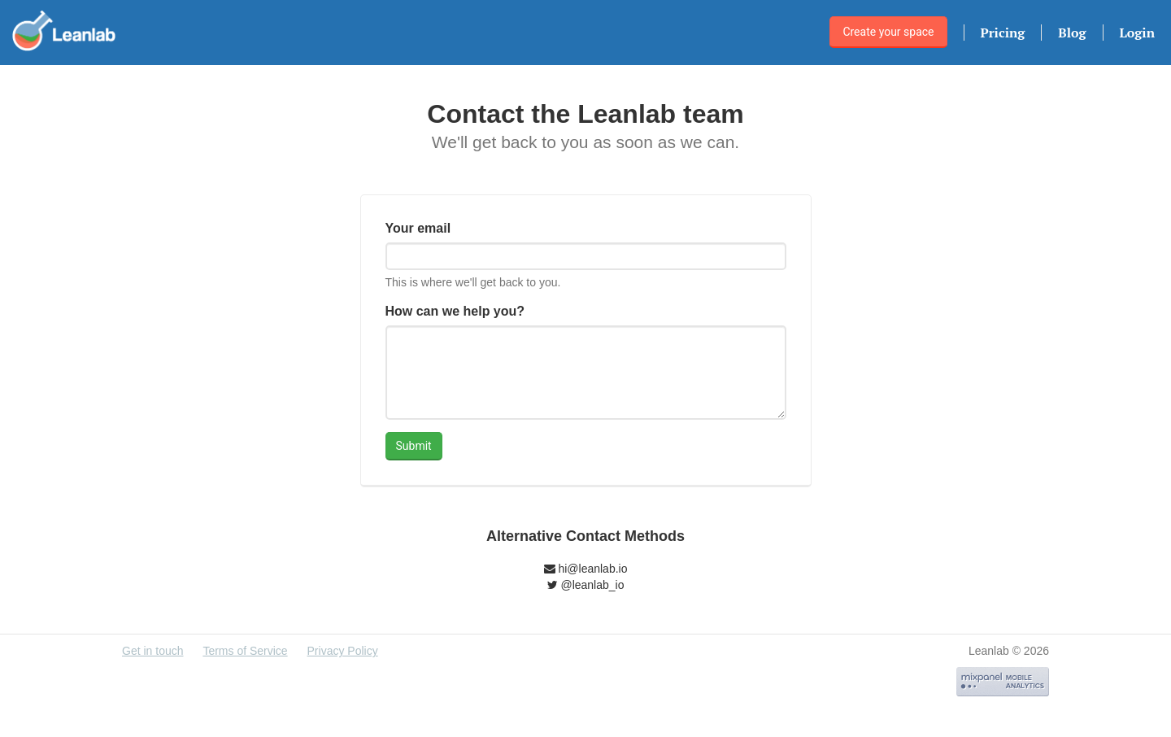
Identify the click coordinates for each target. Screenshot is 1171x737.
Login (1137, 32)
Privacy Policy (342, 650)
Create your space (888, 31)
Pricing (1003, 32)
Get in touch (153, 650)
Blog (1072, 32)
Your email (418, 228)
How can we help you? (455, 311)
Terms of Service (244, 650)
